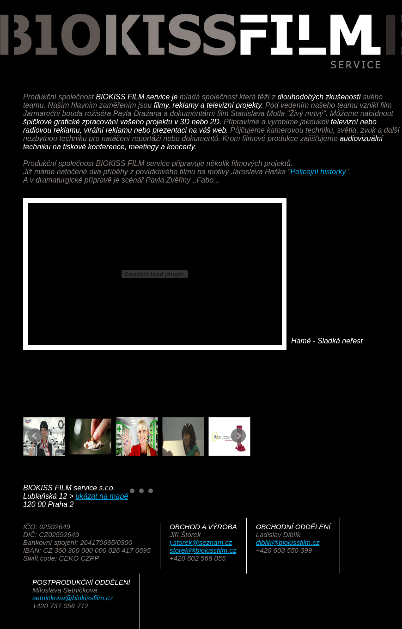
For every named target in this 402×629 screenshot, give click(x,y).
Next (238, 435)
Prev (35, 435)
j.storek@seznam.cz (201, 542)
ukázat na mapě (101, 496)
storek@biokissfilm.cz (203, 550)
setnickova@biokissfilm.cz (72, 598)
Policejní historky (318, 172)
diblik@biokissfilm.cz (288, 542)
